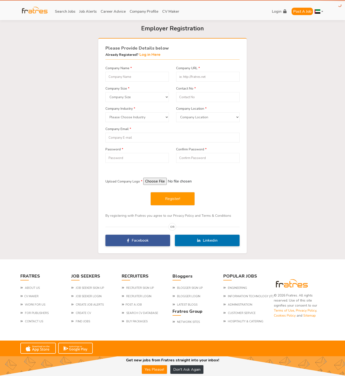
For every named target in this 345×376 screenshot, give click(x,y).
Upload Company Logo (123, 181)
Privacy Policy (306, 310)
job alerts (88, 11)
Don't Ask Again (187, 369)
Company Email (118, 128)
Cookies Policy (285, 315)
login (279, 11)
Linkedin (207, 240)
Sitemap (309, 315)
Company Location (191, 108)
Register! (172, 198)
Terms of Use (284, 310)
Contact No (186, 88)
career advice (113, 11)
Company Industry (120, 108)
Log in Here (150, 54)
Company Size (117, 88)
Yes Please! (154, 369)
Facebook (138, 240)
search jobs (65, 11)
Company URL (188, 67)
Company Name (118, 67)
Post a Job (302, 11)
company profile (144, 11)
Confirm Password (191, 149)
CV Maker (170, 11)
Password (114, 149)
